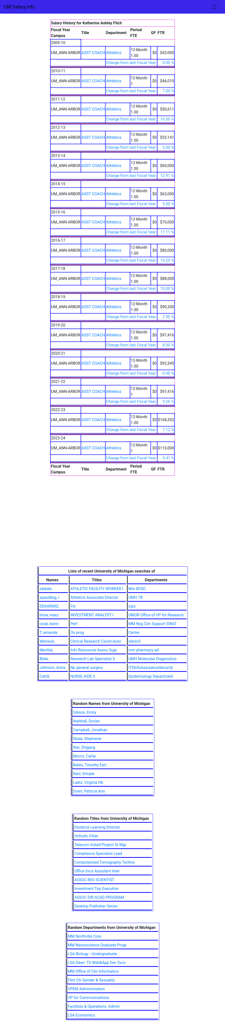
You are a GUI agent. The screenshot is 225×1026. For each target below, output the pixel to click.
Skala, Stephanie (87, 738)
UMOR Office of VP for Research (156, 615)
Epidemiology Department (150, 676)
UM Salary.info (19, 7)
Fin (73, 606)
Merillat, (46, 650)
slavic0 (134, 641)
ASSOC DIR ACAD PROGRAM (99, 897)
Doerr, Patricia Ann (89, 791)
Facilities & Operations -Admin (94, 1006)
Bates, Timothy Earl (89, 765)
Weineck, (47, 641)
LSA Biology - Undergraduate (92, 954)
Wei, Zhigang (84, 747)
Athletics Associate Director (94, 597)
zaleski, (45, 588)
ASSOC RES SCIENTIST (94, 880)
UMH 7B (135, 597)
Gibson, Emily (84, 712)
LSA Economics (81, 1015)
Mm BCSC (137, 588)
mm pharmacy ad (143, 650)
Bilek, (44, 658)
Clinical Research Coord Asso (95, 641)
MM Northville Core (84, 936)
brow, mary (48, 615)
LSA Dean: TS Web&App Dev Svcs (97, 962)
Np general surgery (86, 667)
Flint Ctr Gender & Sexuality (91, 980)
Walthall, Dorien (86, 721)
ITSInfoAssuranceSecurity (150, 667)
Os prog (77, 632)
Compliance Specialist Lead (98, 853)
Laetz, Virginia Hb (88, 782)
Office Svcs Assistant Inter (97, 871)
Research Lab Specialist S (92, 658)
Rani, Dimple (83, 773)
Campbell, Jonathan (90, 730)
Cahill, (44, 676)
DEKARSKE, (49, 606)
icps (132, 606)
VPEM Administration (86, 989)
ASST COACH (93, 52)
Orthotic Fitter (86, 836)
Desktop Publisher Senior (95, 906)
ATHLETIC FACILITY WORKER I (96, 588)
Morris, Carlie (84, 756)
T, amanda (48, 632)
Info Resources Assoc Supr (93, 650)
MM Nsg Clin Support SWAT (152, 623)
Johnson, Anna (52, 667)
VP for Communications (88, 997)
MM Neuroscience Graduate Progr (97, 945)
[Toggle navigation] (214, 7)
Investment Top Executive (96, 888)
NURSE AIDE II (82, 676)
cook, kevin (49, 623)
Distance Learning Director (97, 827)
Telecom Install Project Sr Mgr (100, 844)
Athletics (113, 52)
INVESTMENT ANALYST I (91, 615)
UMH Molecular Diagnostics (152, 658)
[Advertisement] (112, 530)
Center (134, 632)
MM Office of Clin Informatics (93, 971)
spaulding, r (49, 597)
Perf (74, 623)
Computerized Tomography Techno (104, 862)
